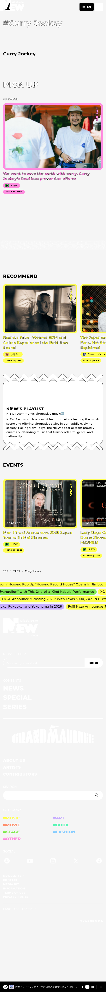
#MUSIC (11, 818)
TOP (5, 571)
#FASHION (64, 832)
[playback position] (53, 981)
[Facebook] (99, 861)
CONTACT (10, 880)
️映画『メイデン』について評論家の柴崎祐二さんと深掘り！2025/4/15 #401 (46, 986)
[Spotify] (7, 861)
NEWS (13, 688)
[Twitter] (76, 861)
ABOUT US (14, 760)
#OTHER (12, 839)
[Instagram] (53, 861)
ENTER (93, 662)
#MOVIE (11, 825)
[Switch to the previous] (82, 987)
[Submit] (97, 795)
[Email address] (44, 663)
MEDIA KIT (11, 884)
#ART (59, 818)
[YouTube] (30, 861)
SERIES (15, 707)
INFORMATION (14, 888)
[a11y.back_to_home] (12, 6)
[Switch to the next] (92, 987)
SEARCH (10, 787)
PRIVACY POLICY (16, 897)
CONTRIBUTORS (20, 774)
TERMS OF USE (14, 892)
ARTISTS (12, 767)
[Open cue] (100, 987)
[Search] (53, 795)
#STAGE (11, 832)
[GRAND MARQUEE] (53, 734)
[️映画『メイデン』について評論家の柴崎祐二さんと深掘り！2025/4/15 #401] (5, 986)
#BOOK (61, 825)
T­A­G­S (16, 571)
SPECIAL (17, 697)
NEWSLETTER (14, 654)
